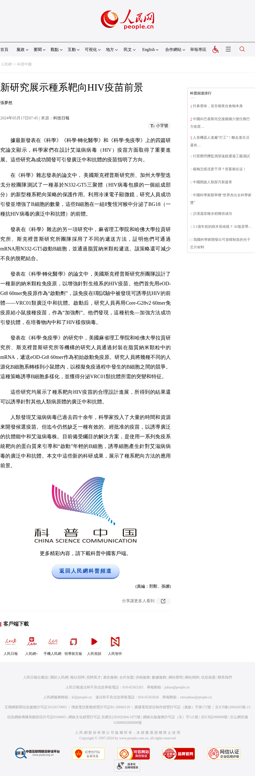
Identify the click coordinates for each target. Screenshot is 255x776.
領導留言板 (73, 644)
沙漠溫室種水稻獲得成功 (212, 214)
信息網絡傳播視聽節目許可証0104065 (36, 717)
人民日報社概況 (35, 677)
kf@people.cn (82, 697)
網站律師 (192, 677)
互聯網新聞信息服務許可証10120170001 (36, 707)
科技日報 (61, 118)
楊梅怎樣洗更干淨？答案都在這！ (219, 169)
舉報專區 (198, 49)
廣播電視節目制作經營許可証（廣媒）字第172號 (172, 707)
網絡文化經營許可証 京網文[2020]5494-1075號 (104, 717)
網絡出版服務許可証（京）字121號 (170, 717)
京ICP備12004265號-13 (232, 707)
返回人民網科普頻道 (85, 571)
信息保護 (208, 677)
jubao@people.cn (177, 687)
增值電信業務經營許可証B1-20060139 (100, 707)
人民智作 (115, 644)
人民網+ (31, 644)
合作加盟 (126, 677)
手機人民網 (52, 644)
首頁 (4, 49)
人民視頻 (94, 644)
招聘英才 (94, 677)
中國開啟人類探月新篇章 (212, 182)
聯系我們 (225, 677)
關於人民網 (59, 677)
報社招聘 (77, 677)
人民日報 (11, 644)
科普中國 (24, 64)
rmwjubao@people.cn (196, 697)
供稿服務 (143, 677)
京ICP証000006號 (214, 717)
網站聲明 (175, 677)
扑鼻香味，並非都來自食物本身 (218, 106)
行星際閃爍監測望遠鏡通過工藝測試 (221, 156)
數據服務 (159, 677)
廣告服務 (110, 677)
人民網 (6, 64)
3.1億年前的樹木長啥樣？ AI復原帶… (222, 227)
